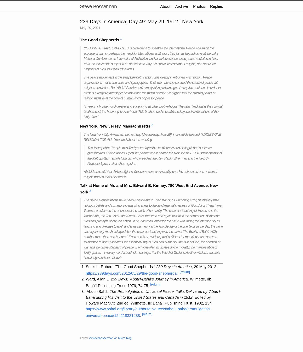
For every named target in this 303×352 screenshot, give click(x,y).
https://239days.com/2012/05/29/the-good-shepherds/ (132, 273)
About (165, 6)
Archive (181, 6)
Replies (216, 6)
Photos (199, 6)
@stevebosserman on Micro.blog (110, 338)
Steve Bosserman (98, 6)
